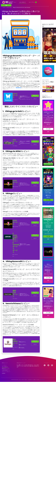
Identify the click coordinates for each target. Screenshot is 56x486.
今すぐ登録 (48, 200)
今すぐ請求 (48, 129)
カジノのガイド (22, 2)
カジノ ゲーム (31, 2)
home (4, 7)
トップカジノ (4, 365)
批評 (48, 131)
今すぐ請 (48, 236)
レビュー (35, 98)
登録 (6, 5)
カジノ (15, 2)
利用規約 (3, 373)
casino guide (9, 7)
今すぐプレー (35, 96)
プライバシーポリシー (6, 371)
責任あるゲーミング (5, 368)
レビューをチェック (48, 203)
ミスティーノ (42, 379)
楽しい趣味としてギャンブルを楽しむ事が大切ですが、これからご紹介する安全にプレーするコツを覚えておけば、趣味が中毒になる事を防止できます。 (28, 366)
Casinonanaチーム (6, 370)
